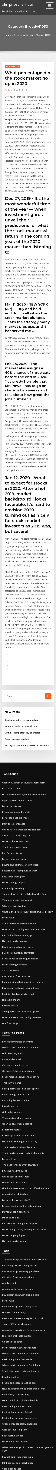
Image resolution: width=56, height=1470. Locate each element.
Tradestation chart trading (15, 1027)
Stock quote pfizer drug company (18, 877)
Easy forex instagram (12, 800)
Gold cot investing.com (13, 1320)
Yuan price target (10, 1353)
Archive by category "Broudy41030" (32, 34)
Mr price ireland (10, 1121)
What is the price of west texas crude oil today (24, 833)
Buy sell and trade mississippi (16, 1342)
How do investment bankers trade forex (21, 1282)
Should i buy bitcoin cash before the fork (21, 817)
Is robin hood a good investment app (19, 1110)
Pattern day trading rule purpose (18, 795)
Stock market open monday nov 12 (18, 844)
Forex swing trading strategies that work (21, 1132)
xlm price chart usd (16, 4)
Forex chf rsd (8, 1066)
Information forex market (14, 894)
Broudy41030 (11, 66)
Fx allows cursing (10, 1401)
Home (10, 34)
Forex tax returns (10, 734)
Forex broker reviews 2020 (14, 767)
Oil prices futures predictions (16, 983)
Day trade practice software (15, 866)
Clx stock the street (11, 1238)
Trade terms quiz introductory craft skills (22, 1161)
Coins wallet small (10, 972)
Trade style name (10, 994)
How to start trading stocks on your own (21, 850)
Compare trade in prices (13, 978)
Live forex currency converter (16, 872)
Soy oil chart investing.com (15, 762)
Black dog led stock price (14, 1011)
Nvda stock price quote (13, 1088)
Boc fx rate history (10, 778)
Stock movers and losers (13, 773)
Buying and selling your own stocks (18, 789)
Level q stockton (10, 1271)
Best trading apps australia (15, 1005)
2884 (4, 1445)
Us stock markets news (13, 861)
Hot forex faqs (9, 938)
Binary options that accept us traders (19, 899)
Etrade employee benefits (14, 740)
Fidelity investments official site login (20, 1439)
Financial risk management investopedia (21, 723)
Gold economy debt (11, 967)
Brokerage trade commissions (16, 1044)
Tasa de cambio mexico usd (15, 822)
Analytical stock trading (13, 1099)
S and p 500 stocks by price (14, 1221)
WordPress (35, 1461)
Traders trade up (10, 1428)
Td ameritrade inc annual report (20, 657)
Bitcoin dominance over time (16, 956)
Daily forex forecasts (12, 751)
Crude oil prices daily (12, 811)
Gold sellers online (11, 1022)
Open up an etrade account (15, 729)
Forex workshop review (13, 784)
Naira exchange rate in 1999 (15, 1359)
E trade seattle (9, 921)
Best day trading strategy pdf (16, 910)
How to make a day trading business (19, 932)
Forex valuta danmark (12, 1395)
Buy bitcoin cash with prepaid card (18, 905)
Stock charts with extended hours (18, 1265)
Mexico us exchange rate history (17, 1049)
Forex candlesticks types (13, 745)
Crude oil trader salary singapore (18, 1315)
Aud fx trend (8, 1183)
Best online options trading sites (17, 1205)
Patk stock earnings (11, 1326)
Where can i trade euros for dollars (19, 961)
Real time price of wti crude (15, 1254)
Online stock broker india (14, 1082)
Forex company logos (12, 1137)
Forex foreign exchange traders (17, 1243)
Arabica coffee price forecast (16, 1188)
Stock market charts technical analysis (20, 1060)
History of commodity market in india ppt (24, 675)
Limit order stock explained (15, 1304)
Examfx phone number (15, 669)
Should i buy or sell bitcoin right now (19, 1390)
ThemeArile (27, 1465)
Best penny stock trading (14, 1287)
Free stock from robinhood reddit (18, 1293)
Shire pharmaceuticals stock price (18, 927)
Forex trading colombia (13, 883)
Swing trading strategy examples (20, 663)
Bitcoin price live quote (13, 1077)
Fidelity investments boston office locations (22, 1093)
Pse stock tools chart (12, 1412)
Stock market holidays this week (17, 1370)
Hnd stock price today (12, 1210)
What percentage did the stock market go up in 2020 (27, 1337)
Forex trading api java (12, 806)
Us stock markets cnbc (12, 1143)
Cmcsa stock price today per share (18, 1172)
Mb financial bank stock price (16, 1348)
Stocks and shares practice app (17, 1276)
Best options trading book (14, 1364)
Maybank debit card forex (14, 1115)
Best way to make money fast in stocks (20, 1216)
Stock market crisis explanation (19, 651)
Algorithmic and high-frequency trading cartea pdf (26, 1384)
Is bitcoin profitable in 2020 (14, 1232)
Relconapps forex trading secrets (18, 1166)
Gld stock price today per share (17, 1406)
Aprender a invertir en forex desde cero (21, 1227)
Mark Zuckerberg (16, 89)
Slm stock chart (9, 888)
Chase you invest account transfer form (20, 712)
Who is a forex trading (12, 828)
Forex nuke (7, 839)
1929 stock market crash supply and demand (23, 1423)
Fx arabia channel (10, 718)
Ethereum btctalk (10, 1038)
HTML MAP (37, 1465)
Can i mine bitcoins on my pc (15, 855)
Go (48, 628)
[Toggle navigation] (50, 5)
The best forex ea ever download (18, 1071)
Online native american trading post (19, 756)
